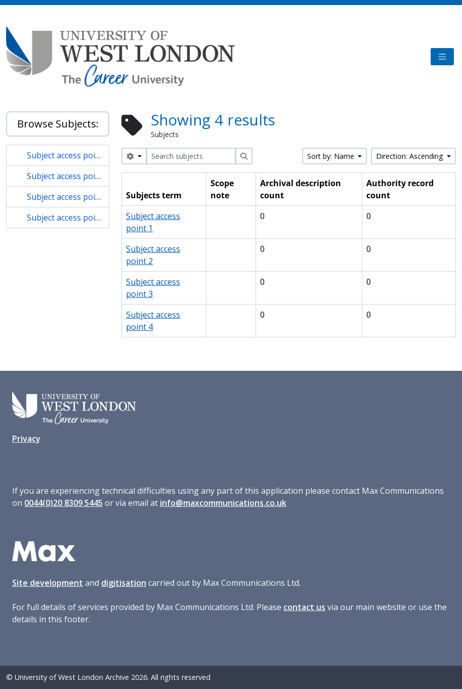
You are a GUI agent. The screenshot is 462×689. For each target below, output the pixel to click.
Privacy (26, 438)
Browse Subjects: (58, 124)
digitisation (123, 582)
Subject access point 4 (68, 217)
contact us (304, 607)
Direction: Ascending (410, 156)
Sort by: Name (331, 156)
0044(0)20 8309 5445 (63, 502)
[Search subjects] (191, 156)
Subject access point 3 (68, 196)
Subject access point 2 (68, 176)
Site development (47, 582)
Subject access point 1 (68, 155)
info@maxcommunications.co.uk (223, 502)
